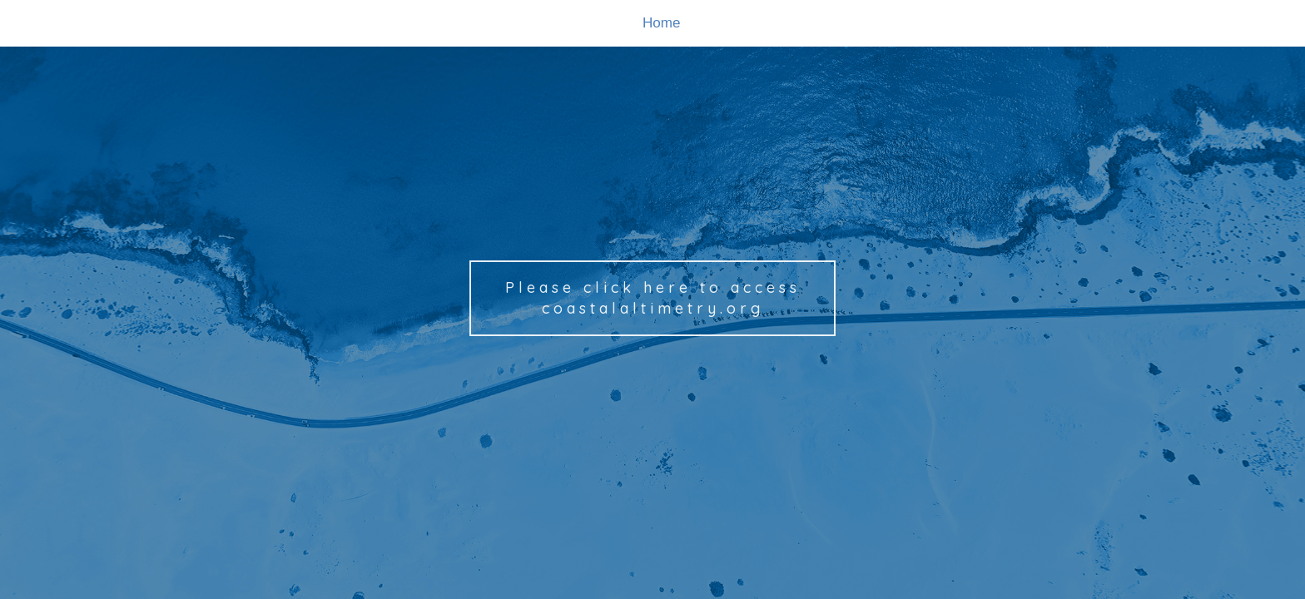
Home (662, 23)
